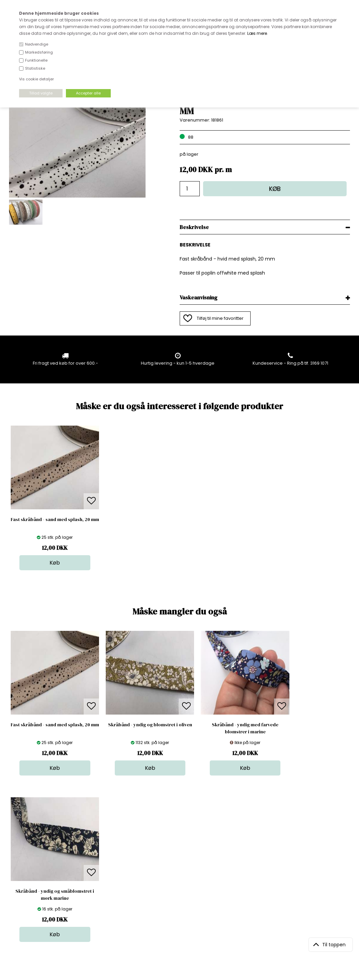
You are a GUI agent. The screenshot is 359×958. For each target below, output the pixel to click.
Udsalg (180, 874)
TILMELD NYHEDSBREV (300, 856)
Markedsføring (39, 52)
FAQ (95, 854)
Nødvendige (36, 44)
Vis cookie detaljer (36, 79)
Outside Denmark (110, 867)
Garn (177, 854)
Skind (178, 847)
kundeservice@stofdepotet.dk (42, 874)
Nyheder (181, 867)
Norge (97, 861)
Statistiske (35, 68)
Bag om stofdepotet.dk (116, 847)
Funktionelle (36, 60)
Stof (176, 840)
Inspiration (183, 887)
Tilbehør (181, 861)
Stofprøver (183, 881)
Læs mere (257, 33)
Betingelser (103, 874)
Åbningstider (104, 840)
